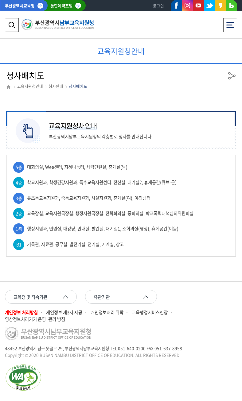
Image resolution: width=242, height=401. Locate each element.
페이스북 (176, 6)
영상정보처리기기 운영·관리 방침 (35, 319)
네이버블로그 (231, 6)
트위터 (209, 5)
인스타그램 (187, 5)
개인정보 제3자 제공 (64, 312)
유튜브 (198, 5)
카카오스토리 (220, 6)
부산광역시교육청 (19, 5)
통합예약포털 (61, 5)
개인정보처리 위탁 (107, 312)
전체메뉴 (230, 23)
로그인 (158, 6)
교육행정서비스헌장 (150, 312)
